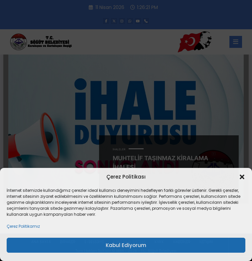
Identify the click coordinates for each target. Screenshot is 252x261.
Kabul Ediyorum (126, 245)
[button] (242, 177)
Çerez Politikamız (23, 226)
